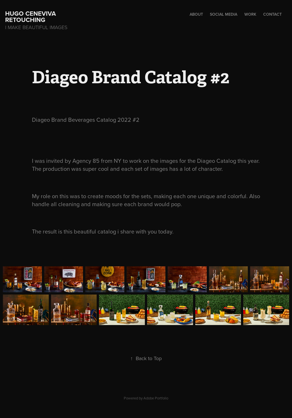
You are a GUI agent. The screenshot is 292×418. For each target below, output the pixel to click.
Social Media (223, 14)
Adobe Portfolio (155, 398)
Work (250, 14)
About (196, 14)
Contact (272, 14)
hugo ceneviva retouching (31, 16)
